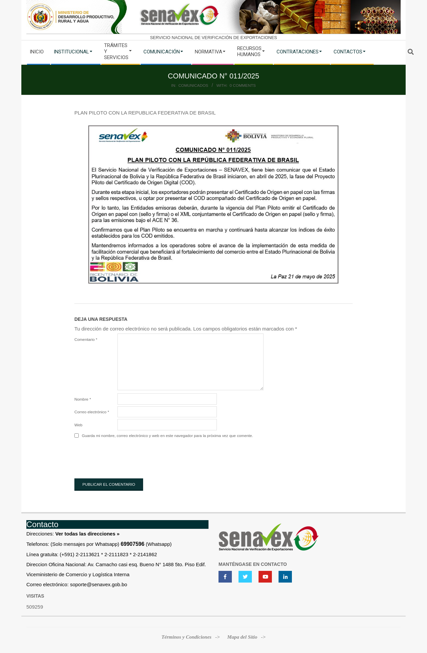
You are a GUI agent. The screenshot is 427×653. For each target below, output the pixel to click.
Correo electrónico (91, 412)
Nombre (82, 399)
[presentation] (125, 457)
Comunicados (193, 85)
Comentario (85, 339)
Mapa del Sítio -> (246, 637)
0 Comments (243, 85)
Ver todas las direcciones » (87, 533)
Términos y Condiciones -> (191, 637)
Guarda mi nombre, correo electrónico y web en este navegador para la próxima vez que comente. (167, 436)
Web (78, 425)
